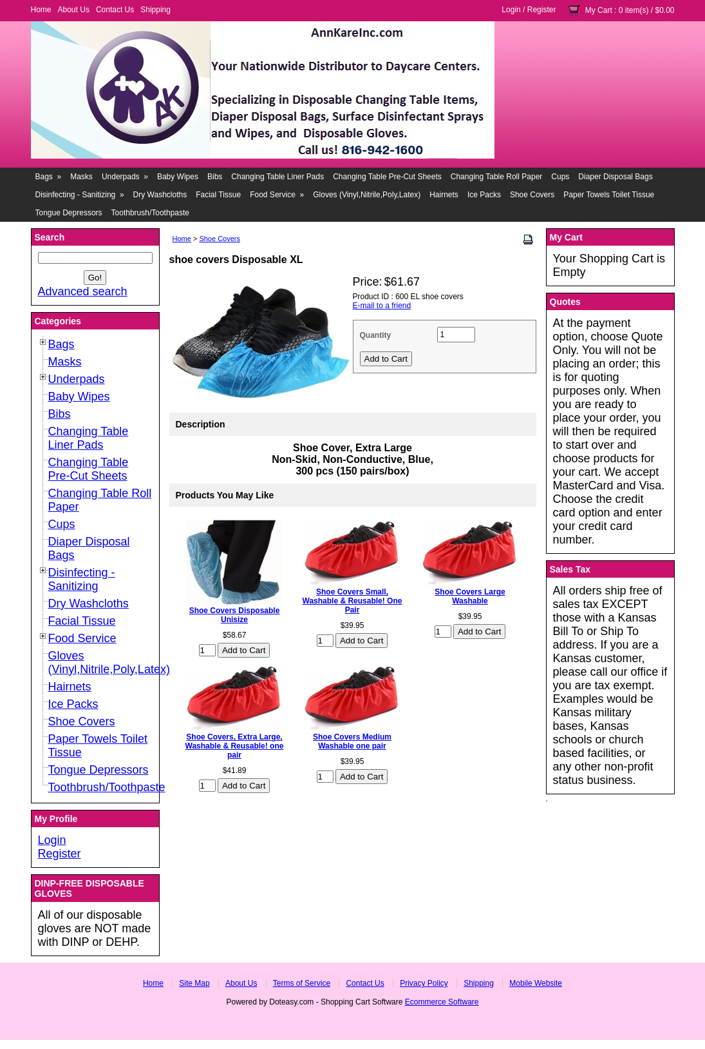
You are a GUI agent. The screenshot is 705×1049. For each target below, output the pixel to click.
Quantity (375, 335)
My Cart (598, 10)
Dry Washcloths (160, 194)
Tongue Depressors (68, 212)
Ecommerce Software (442, 1001)
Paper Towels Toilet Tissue (608, 194)
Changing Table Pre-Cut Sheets (387, 176)
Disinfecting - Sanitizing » (79, 194)
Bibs (214, 176)
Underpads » (125, 176)
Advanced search (82, 291)
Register (541, 9)
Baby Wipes (177, 176)
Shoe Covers (532, 194)
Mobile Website (535, 983)
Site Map (194, 983)
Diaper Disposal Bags (615, 176)
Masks (81, 176)
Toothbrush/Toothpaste (150, 212)
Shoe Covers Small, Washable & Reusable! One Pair (352, 600)
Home (41, 9)
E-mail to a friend (382, 305)
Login (511, 9)
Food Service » (277, 194)
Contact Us (115, 9)
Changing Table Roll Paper (497, 176)
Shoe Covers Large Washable (470, 596)
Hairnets (443, 194)
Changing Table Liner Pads (277, 176)
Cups (560, 176)
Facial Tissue (218, 194)
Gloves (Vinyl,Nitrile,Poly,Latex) (366, 194)
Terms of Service (301, 983)
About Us (73, 9)
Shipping (155, 9)
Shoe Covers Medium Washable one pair (352, 741)
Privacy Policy (424, 983)
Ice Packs (484, 194)
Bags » (48, 176)
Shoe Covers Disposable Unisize (234, 615)
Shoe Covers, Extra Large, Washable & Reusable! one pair (234, 746)
